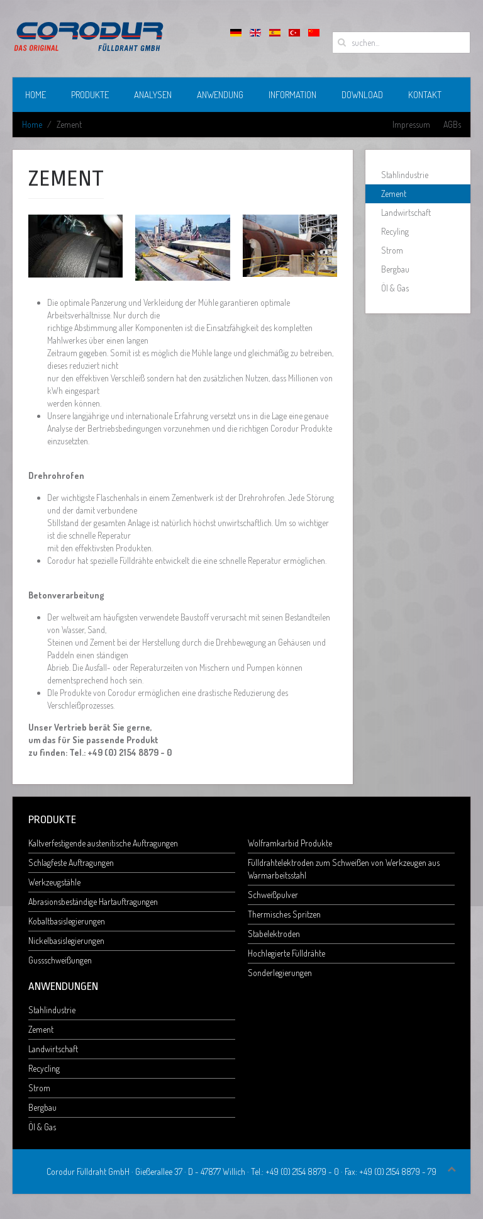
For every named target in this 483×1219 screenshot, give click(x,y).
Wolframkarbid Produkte (290, 843)
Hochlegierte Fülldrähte (286, 953)
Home (35, 95)
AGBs (452, 124)
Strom (392, 250)
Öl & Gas (395, 288)
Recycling (44, 1068)
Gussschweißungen (60, 960)
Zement (393, 193)
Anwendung (220, 95)
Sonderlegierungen (280, 972)
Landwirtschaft (406, 212)
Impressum (411, 124)
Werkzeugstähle (54, 882)
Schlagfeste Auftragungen (71, 862)
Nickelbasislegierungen (66, 940)
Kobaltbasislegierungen (66, 921)
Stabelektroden (274, 933)
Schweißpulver (273, 894)
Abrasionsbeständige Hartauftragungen (93, 901)
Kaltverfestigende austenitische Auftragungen (103, 843)
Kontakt (424, 95)
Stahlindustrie (404, 174)
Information (292, 95)
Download (362, 95)
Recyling (395, 231)
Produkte (90, 95)
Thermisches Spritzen (284, 914)
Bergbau (395, 269)
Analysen (153, 95)
